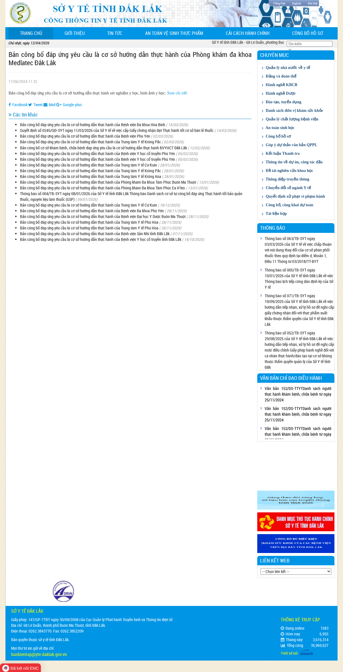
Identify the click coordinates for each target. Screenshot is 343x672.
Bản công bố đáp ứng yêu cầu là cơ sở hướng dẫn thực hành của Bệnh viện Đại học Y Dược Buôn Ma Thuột (103, 216)
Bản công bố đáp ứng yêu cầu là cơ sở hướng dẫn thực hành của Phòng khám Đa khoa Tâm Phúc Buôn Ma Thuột (108, 182)
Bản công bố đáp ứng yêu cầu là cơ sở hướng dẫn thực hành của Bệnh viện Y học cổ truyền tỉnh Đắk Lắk (101, 239)
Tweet (35, 104)
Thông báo (272, 227)
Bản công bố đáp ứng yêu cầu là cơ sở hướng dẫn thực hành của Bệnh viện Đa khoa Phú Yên (92, 210)
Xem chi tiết (177, 93)
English (296, 3)
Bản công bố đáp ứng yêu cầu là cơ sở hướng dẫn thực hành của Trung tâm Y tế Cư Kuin (88, 165)
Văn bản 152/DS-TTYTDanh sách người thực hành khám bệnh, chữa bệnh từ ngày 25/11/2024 (298, 394)
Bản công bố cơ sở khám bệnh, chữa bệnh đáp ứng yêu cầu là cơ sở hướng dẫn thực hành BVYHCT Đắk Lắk (103, 147)
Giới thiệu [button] (75, 33)
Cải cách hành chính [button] (248, 33)
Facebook (18, 104)
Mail (49, 104)
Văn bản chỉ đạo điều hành (291, 377)
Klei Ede (313, 3)
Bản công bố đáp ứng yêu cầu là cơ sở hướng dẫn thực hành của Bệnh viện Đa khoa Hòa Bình (92, 124)
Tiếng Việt (279, 3)
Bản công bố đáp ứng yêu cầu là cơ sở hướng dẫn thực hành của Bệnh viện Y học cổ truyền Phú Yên (97, 153)
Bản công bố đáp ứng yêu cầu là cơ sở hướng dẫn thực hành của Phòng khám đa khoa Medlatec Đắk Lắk (130, 58)
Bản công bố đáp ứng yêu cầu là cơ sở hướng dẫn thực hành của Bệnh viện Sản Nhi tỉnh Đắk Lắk (94, 233)
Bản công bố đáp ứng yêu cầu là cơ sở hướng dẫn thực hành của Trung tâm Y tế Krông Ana (90, 176)
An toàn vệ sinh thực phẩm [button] (174, 33)
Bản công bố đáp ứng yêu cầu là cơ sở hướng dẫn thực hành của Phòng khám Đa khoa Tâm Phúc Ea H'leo (102, 188)
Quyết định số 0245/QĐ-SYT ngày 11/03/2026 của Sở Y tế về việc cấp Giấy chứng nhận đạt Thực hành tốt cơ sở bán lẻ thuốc (117, 130)
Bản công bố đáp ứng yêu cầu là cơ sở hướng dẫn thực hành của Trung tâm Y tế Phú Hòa (89, 222)
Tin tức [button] (114, 33)
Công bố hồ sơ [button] (307, 33)
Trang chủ (36, 33)
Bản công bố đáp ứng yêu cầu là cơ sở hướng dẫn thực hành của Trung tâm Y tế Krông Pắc (90, 141)
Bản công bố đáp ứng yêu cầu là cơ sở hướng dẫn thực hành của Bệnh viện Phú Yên (85, 136)
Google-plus (69, 104)
